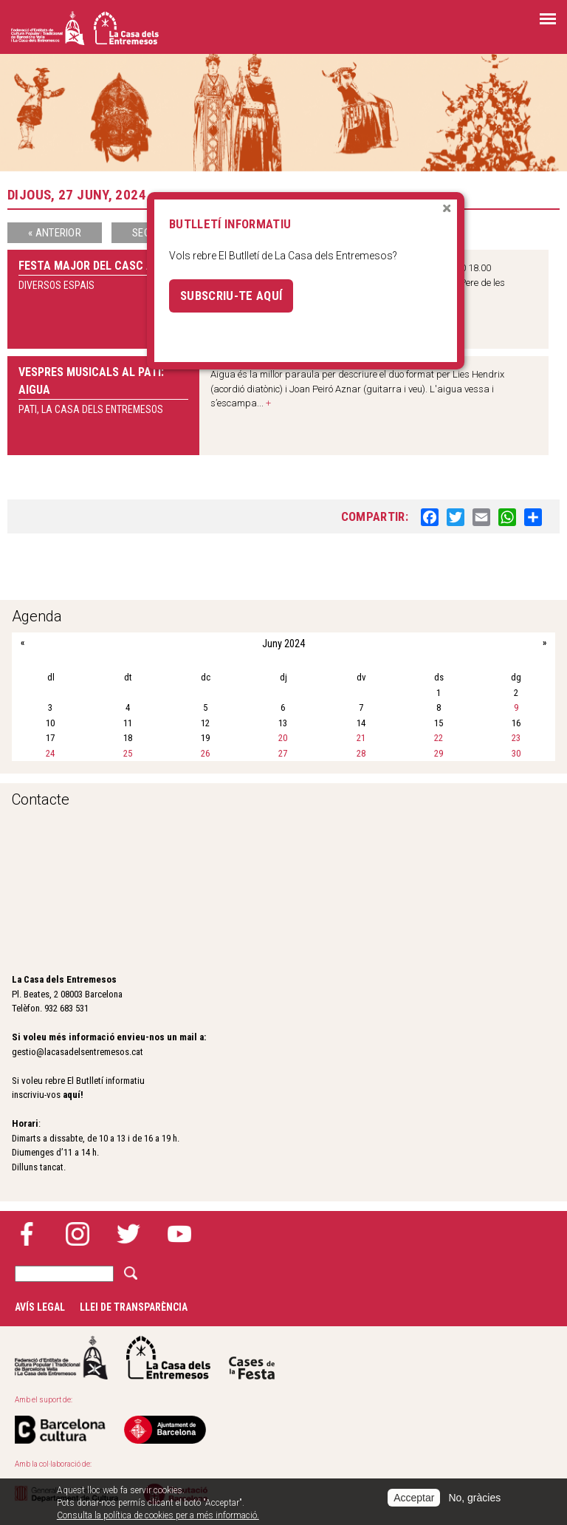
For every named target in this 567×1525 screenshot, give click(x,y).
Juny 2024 (283, 643)
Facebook (26, 1234)
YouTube (179, 1234)
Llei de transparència (134, 1307)
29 (438, 753)
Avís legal (40, 1307)
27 (282, 753)
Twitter (128, 1234)
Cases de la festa (252, 1357)
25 (127, 753)
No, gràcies (474, 1498)
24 (50, 753)
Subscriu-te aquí (231, 295)
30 (516, 753)
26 (205, 753)
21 (361, 737)
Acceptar (414, 1498)
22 (438, 737)
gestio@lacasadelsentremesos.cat (77, 1051)
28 (361, 753)
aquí (71, 1094)
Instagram (77, 1234)
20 (282, 737)
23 (516, 737)
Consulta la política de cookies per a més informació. (158, 1515)
